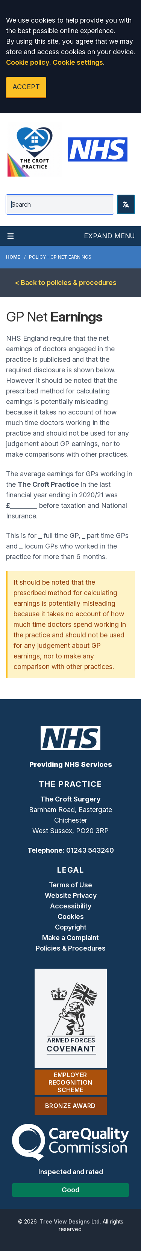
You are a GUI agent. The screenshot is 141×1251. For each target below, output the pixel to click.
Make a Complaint (70, 938)
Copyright (70, 927)
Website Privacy (71, 895)
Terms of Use (70, 885)
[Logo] (35, 149)
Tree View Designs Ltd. (70, 1221)
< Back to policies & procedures (66, 282)
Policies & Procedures (71, 948)
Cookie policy (27, 62)
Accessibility (70, 906)
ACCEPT (26, 87)
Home (13, 257)
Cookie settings (78, 62)
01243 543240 (90, 850)
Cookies (71, 916)
